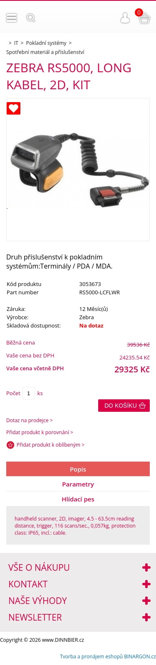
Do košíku (120, 405)
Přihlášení (125, 17)
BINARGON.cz (140, 656)
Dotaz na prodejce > (29, 420)
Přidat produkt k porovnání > (39, 432)
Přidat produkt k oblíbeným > (50, 444)
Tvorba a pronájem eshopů (91, 656)
